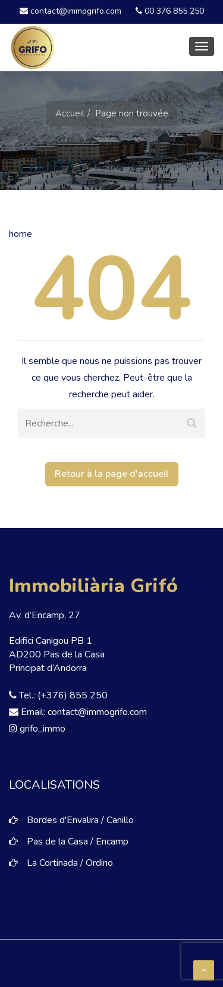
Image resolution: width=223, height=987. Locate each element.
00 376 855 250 (170, 11)
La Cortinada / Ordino (70, 862)
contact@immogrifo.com (70, 11)
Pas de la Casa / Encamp (77, 841)
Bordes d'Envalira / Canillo (80, 820)
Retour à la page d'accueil (112, 473)
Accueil (69, 113)
